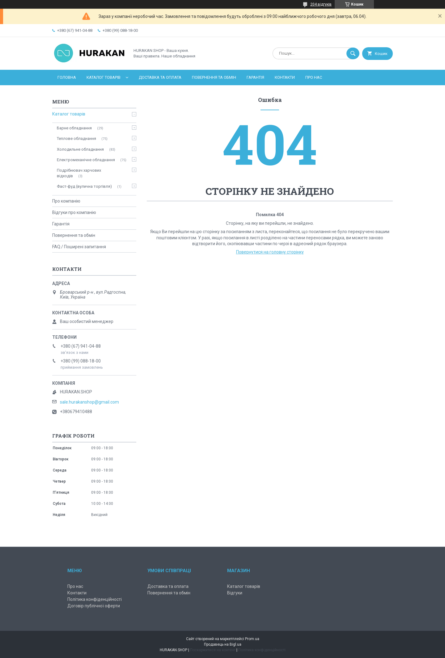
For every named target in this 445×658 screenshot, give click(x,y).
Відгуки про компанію (74, 212)
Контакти (285, 77)
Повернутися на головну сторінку (270, 251)
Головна (66, 77)
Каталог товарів (104, 77)
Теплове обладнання (76, 138)
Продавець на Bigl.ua (222, 644)
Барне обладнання (74, 128)
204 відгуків (321, 4)
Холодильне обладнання (80, 149)
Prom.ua (252, 639)
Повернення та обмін (214, 77)
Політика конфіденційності (94, 599)
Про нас (313, 77)
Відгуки (234, 592)
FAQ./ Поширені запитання (79, 246)
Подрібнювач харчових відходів (79, 173)
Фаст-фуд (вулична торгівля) (84, 186)
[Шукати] (352, 53)
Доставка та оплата (160, 77)
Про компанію (66, 201)
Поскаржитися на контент (212, 650)
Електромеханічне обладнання (86, 159)
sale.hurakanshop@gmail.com (89, 402)
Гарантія (255, 77)
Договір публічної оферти (93, 605)
